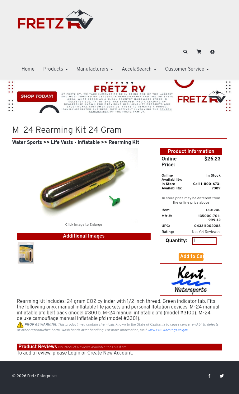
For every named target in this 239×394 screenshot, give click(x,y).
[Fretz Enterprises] (56, 22)
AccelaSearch (137, 69)
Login (74, 353)
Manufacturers (93, 69)
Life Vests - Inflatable (75, 143)
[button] (185, 52)
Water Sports (27, 143)
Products (53, 69)
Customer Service (184, 69)
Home (28, 69)
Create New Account (109, 353)
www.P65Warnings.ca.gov (168, 330)
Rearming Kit (124, 143)
